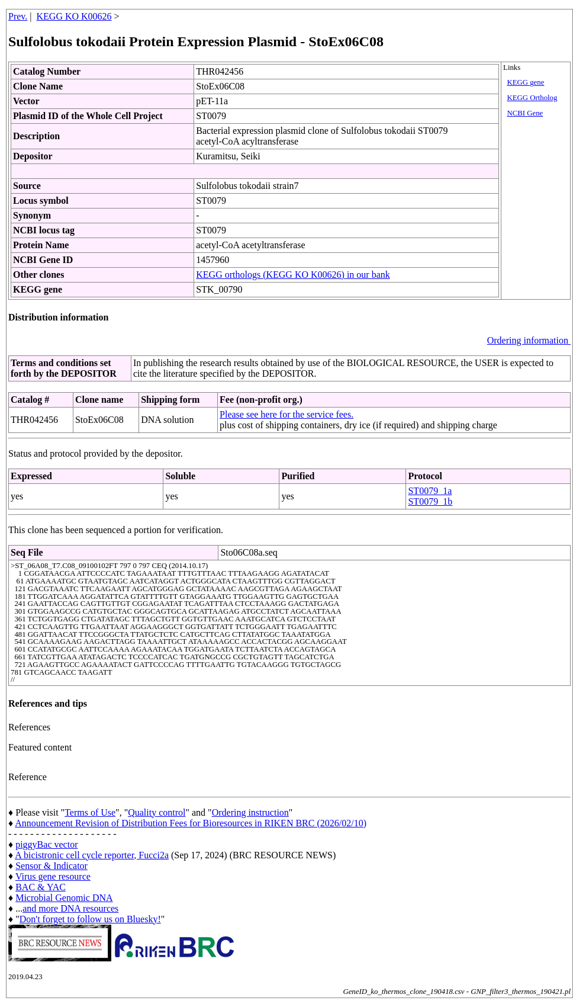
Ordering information (529, 340)
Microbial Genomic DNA (63, 898)
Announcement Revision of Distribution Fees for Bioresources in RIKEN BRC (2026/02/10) (190, 823)
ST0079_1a (430, 491)
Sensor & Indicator (51, 866)
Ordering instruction (250, 812)
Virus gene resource (53, 876)
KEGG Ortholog (532, 98)
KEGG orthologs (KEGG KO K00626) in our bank (293, 275)
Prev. (17, 16)
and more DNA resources (70, 908)
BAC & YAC (40, 887)
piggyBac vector (46, 844)
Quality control (156, 812)
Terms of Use (90, 812)
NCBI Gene (525, 113)
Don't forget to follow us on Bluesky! (90, 919)
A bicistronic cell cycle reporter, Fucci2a (92, 855)
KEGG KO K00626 (74, 16)
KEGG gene (525, 82)
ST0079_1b (430, 501)
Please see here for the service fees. (286, 414)
